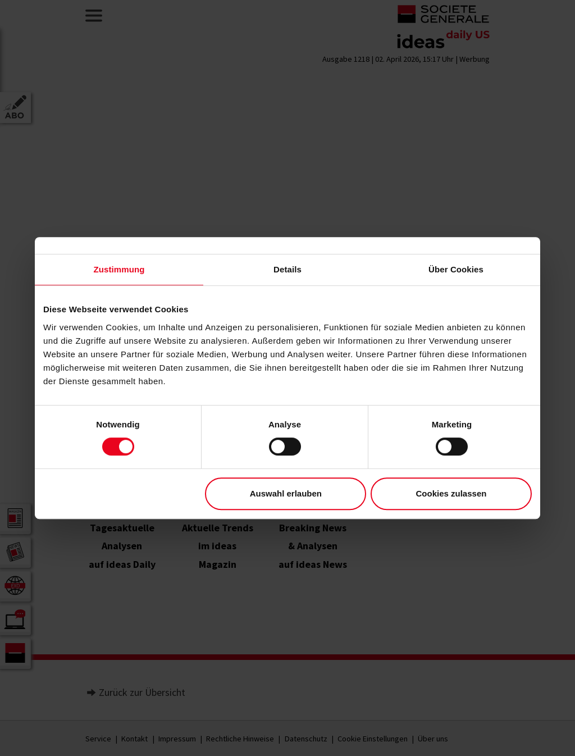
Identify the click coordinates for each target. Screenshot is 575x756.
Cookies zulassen (451, 493)
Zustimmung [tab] (119, 269)
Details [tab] (287, 269)
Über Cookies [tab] (455, 269)
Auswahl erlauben (286, 493)
